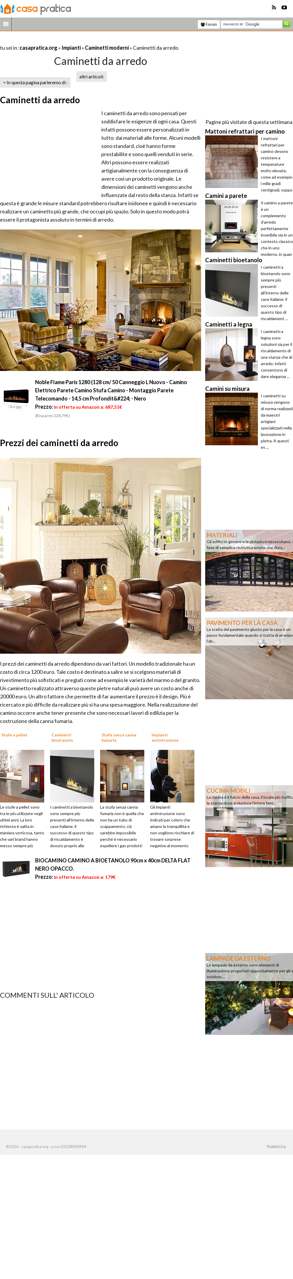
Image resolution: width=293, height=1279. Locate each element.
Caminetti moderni (107, 47)
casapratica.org (38, 47)
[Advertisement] (68, 40)
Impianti (71, 47)
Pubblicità (276, 1146)
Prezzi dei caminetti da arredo (59, 442)
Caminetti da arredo (40, 99)
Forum (209, 24)
